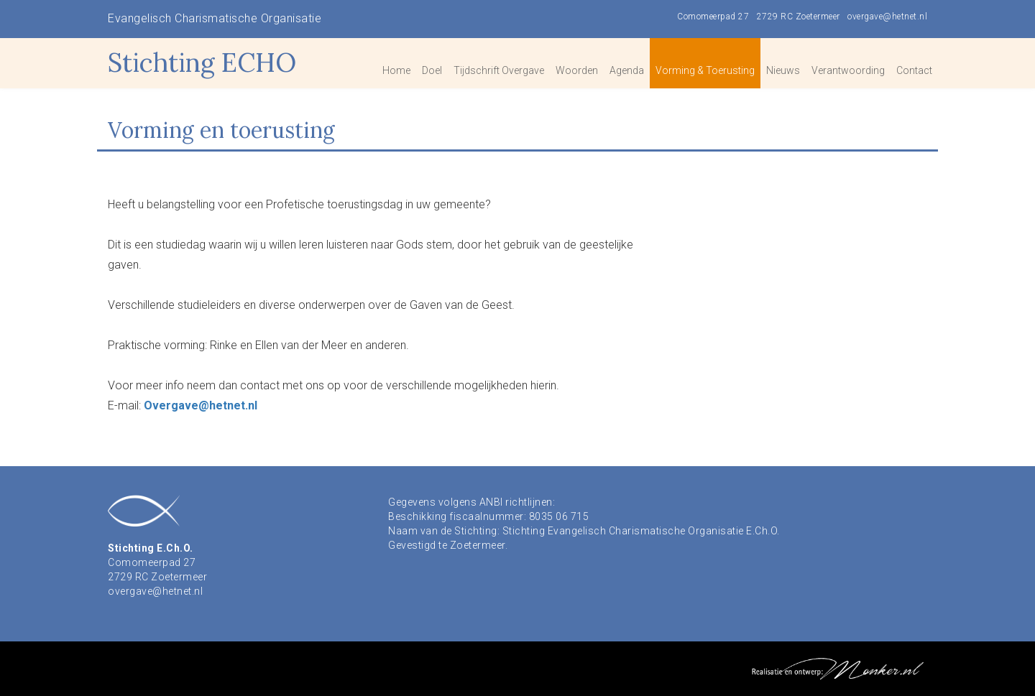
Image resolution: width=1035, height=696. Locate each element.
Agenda (627, 70)
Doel (432, 70)
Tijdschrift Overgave (499, 70)
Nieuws (783, 70)
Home (396, 70)
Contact (914, 70)
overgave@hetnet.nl (887, 16)
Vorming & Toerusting (705, 70)
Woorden (577, 70)
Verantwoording (848, 70)
